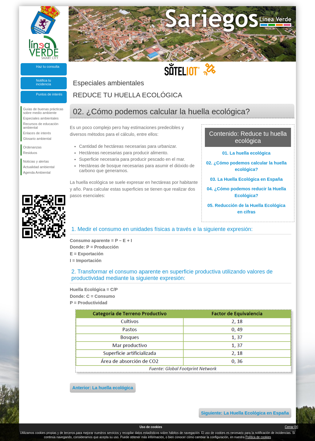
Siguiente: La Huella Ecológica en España (245, 413)
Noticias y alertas (36, 161)
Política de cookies (258, 437)
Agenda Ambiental (36, 172)
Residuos (30, 153)
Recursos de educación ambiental (40, 125)
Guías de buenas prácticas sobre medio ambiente (43, 111)
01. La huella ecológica (246, 153)
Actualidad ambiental (38, 167)
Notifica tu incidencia (43, 82)
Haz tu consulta (47, 66)
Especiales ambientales (41, 118)
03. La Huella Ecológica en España (246, 179)
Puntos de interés (49, 94)
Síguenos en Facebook (24, 185)
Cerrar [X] (291, 427)
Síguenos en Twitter (34, 185)
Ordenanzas (32, 147)
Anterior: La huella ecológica (102, 387)
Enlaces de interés (37, 133)
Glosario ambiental (37, 138)
